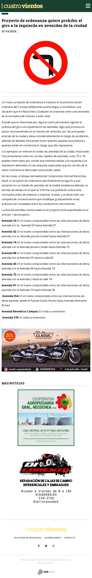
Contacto (69, 537)
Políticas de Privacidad (27, 537)
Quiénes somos (52, 537)
